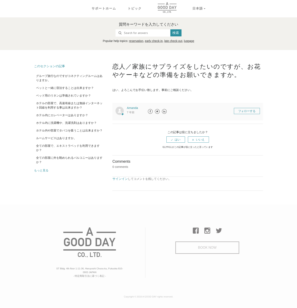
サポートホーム (104, 8)
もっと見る (41, 170)
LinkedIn (164, 111)
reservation (136, 41)
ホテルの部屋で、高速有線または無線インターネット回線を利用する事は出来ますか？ (69, 105)
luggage (189, 41)
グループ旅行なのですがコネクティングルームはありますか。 (69, 78)
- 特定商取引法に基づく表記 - (90, 275)
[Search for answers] (143, 33)
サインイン (119, 178)
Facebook (150, 111)
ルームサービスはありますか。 (56, 138)
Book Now (207, 248)
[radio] (175, 139)
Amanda (132, 108)
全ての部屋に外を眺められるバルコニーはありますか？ (69, 160)
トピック (134, 8)
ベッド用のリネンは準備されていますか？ (63, 95)
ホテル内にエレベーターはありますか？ (62, 115)
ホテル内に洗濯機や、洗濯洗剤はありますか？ (66, 122)
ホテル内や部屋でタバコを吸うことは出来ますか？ (69, 130)
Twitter (157, 111)
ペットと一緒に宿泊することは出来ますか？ (65, 87)
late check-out (173, 41)
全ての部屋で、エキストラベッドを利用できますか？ (68, 148)
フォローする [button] (247, 111)
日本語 (197, 8)
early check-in (154, 41)
